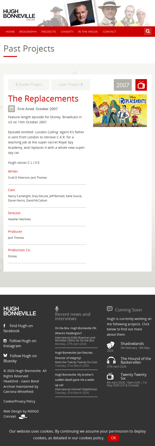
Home (10, 31)
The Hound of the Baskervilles (136, 360)
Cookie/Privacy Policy (19, 401)
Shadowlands (132, 343)
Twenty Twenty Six (133, 376)
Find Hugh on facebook (18, 328)
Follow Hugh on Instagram (19, 343)
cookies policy (91, 437)
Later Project (70, 85)
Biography (28, 31)
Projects (48, 31)
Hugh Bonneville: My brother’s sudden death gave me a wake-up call (75, 380)
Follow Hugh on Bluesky (20, 358)
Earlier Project (28, 85)
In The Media (88, 31)
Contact (109, 31)
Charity (67, 31)
